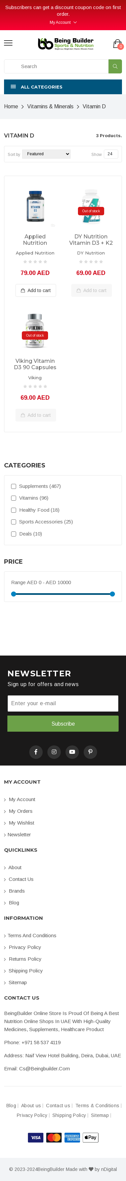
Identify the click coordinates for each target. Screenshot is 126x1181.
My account (19, 799)
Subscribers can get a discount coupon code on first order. (63, 10)
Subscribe (63, 724)
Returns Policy (23, 959)
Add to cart (36, 290)
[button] (63, 86)
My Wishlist (19, 823)
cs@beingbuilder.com (44, 1068)
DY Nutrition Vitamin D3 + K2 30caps (91, 240)
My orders (18, 811)
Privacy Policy (22, 947)
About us (31, 1106)
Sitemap (15, 982)
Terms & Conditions (97, 1106)
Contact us (19, 879)
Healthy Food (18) (35, 510)
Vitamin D (94, 106)
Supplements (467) (36, 486)
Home (11, 106)
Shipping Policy (23, 970)
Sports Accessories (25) (42, 521)
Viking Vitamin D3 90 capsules (35, 364)
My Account (60, 22)
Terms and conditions (30, 935)
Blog (11, 902)
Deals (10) (26, 534)
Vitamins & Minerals (50, 106)
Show (96, 154)
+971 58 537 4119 (41, 1042)
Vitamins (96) (29, 498)
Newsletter (17, 834)
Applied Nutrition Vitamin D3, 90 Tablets (35, 240)
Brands (14, 891)
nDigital (109, 1169)
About (13, 867)
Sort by (14, 154)
